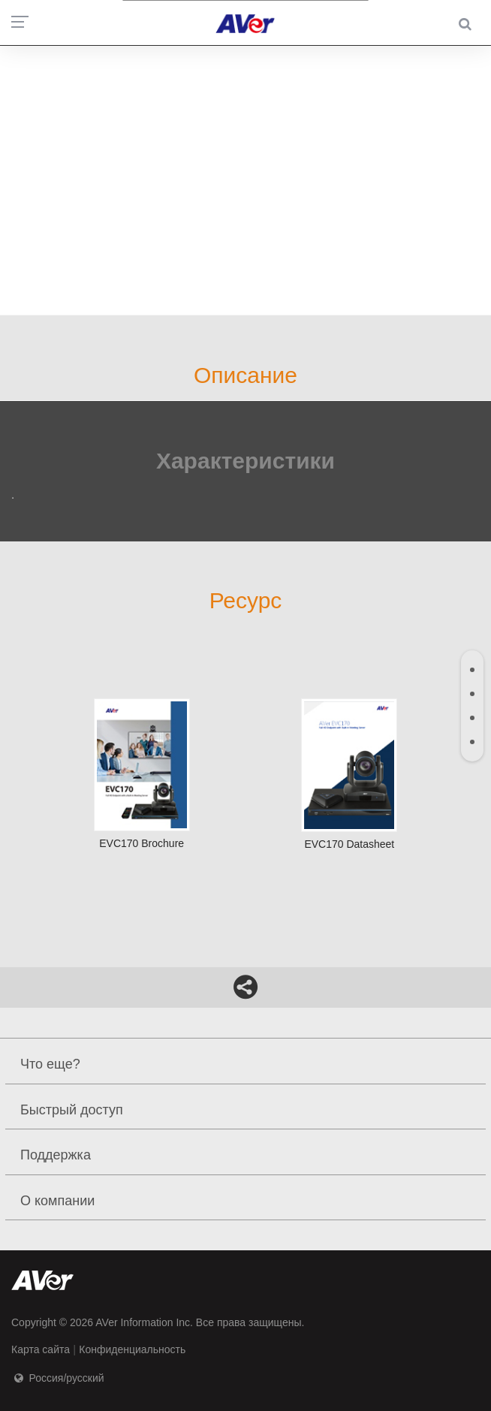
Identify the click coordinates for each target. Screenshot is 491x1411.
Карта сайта (40, 1349)
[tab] (472, 670)
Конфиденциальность (132, 1349)
